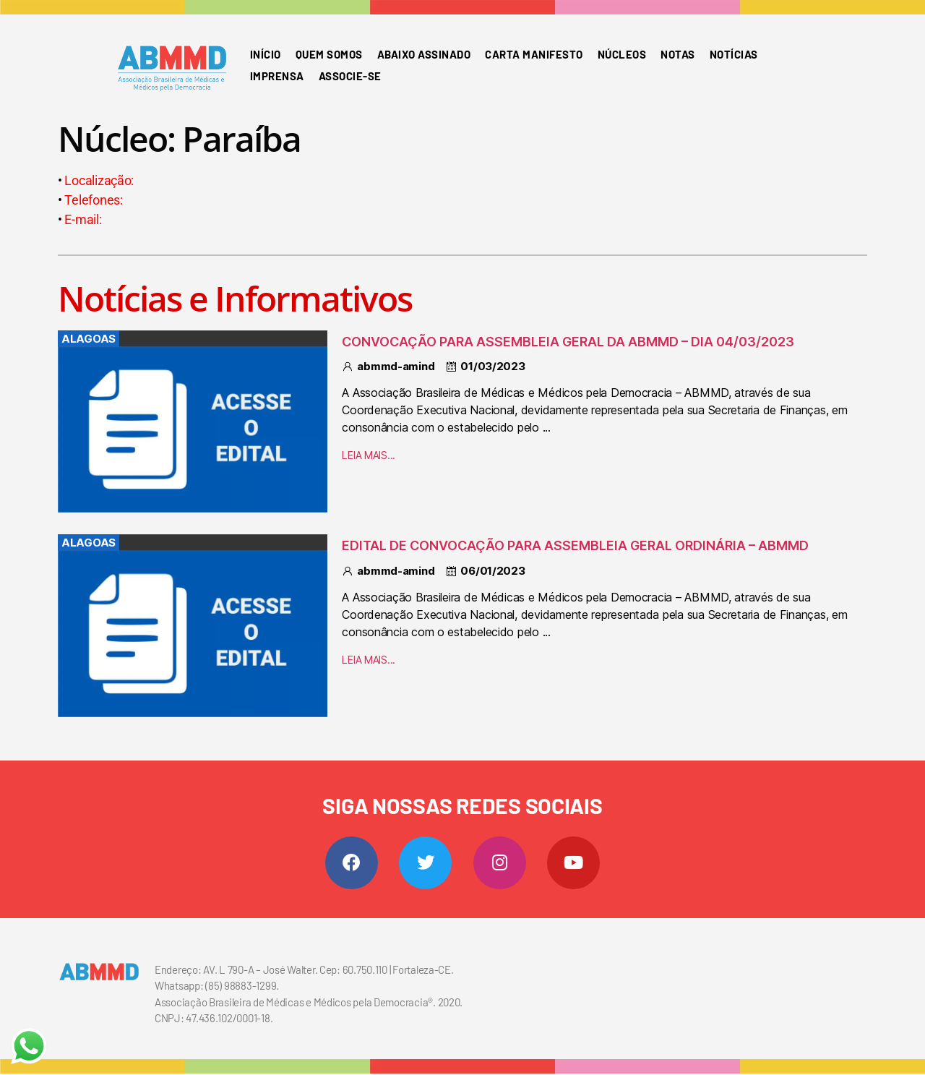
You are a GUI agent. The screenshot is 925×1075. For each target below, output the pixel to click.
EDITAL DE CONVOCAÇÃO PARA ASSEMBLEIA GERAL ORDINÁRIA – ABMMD (575, 545)
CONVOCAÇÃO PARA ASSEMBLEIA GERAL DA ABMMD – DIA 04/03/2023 (568, 341)
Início (265, 54)
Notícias (734, 54)
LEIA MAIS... (368, 455)
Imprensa (277, 75)
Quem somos (329, 54)
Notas (678, 54)
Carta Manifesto (534, 54)
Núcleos (622, 54)
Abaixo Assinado (424, 54)
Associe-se (350, 75)
